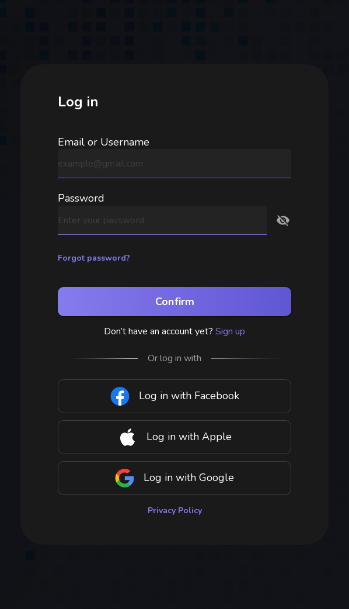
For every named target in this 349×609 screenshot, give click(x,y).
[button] (283, 220)
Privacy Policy (175, 510)
